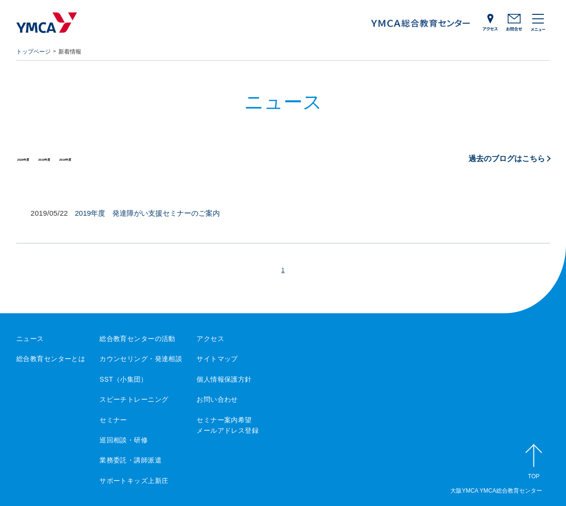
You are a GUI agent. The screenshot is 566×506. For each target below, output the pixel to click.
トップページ (33, 51)
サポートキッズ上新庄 (133, 480)
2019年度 (73, 158)
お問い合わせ (217, 399)
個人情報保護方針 (223, 379)
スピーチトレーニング (133, 399)
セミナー (113, 420)
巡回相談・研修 (123, 440)
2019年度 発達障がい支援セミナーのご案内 (147, 213)
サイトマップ (217, 359)
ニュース (30, 338)
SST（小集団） (123, 379)
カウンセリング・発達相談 (140, 359)
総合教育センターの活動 (137, 338)
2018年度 (112, 158)
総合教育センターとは (50, 359)
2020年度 (33, 158)
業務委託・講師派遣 (130, 460)
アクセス (210, 338)
